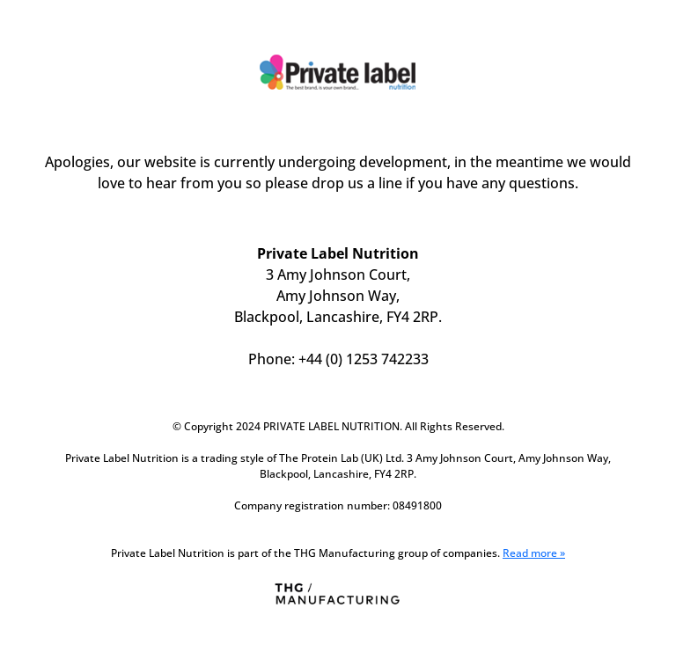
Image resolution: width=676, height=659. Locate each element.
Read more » (534, 553)
